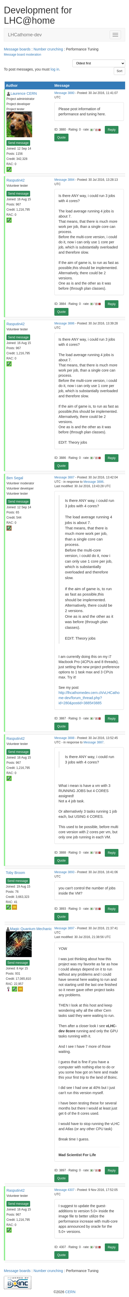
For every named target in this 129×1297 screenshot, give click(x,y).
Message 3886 (64, 323)
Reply (112, 130)
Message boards (17, 49)
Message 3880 (64, 93)
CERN (70, 1292)
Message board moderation (22, 54)
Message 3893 (64, 872)
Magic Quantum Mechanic (31, 929)
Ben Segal (14, 478)
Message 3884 (64, 180)
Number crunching (48, 49)
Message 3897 (64, 928)
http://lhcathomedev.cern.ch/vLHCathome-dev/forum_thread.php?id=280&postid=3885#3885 (88, 698)
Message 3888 (64, 738)
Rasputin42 (15, 180)
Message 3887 (64, 477)
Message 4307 (64, 1190)
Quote (61, 137)
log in (54, 69)
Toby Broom (15, 873)
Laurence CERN (24, 93)
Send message (18, 143)
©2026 (64, 1292)
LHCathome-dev (25, 34)
